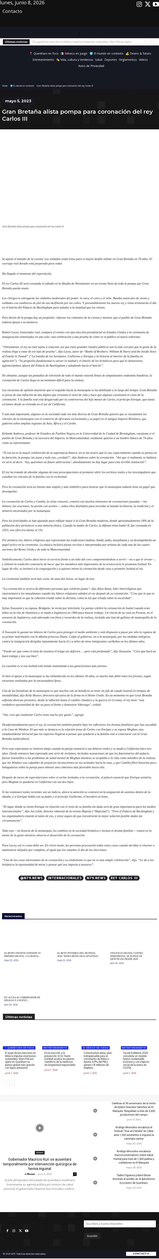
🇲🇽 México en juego (95, 1048)
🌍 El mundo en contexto (22, 86)
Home (4, 86)
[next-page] (12, 1082)
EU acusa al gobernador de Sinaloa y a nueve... (22, 999)
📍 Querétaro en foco (19, 1048)
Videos (39, 1152)
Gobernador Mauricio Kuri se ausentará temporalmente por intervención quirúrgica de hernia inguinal (39, 1164)
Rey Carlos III (124, 878)
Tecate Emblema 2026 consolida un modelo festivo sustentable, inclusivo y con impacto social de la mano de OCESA (136, 1060)
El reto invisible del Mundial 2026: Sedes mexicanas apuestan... (78, 954)
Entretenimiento (55, 1048)
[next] (153, 41)
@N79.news (31, 878)
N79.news (96, 878)
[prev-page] (5, 1082)
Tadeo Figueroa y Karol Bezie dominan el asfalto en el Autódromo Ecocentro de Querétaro (134, 1178)
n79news (30, 1173)
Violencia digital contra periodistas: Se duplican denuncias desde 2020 (126, 956)
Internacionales (65, 878)
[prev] (146, 41)
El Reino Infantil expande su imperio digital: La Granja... (22, 954)
